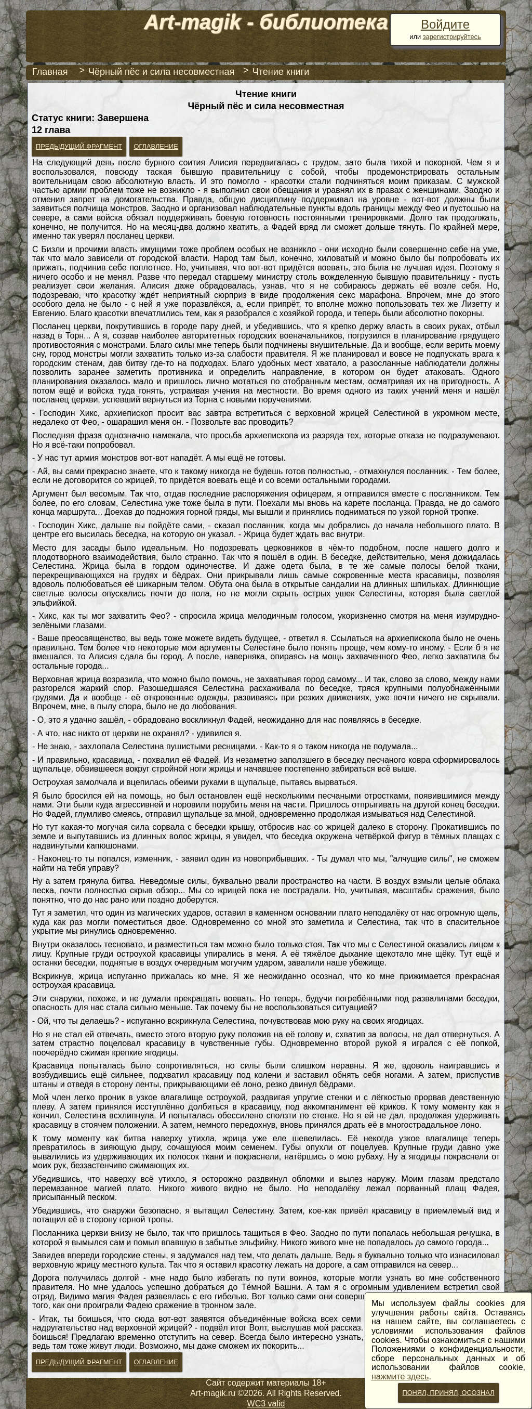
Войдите (445, 24)
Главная (50, 72)
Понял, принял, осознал (448, 1393)
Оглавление (156, 146)
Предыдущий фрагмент (79, 146)
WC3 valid (266, 1403)
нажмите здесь (400, 1376)
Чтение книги (281, 72)
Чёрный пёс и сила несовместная (161, 72)
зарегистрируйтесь (452, 37)
